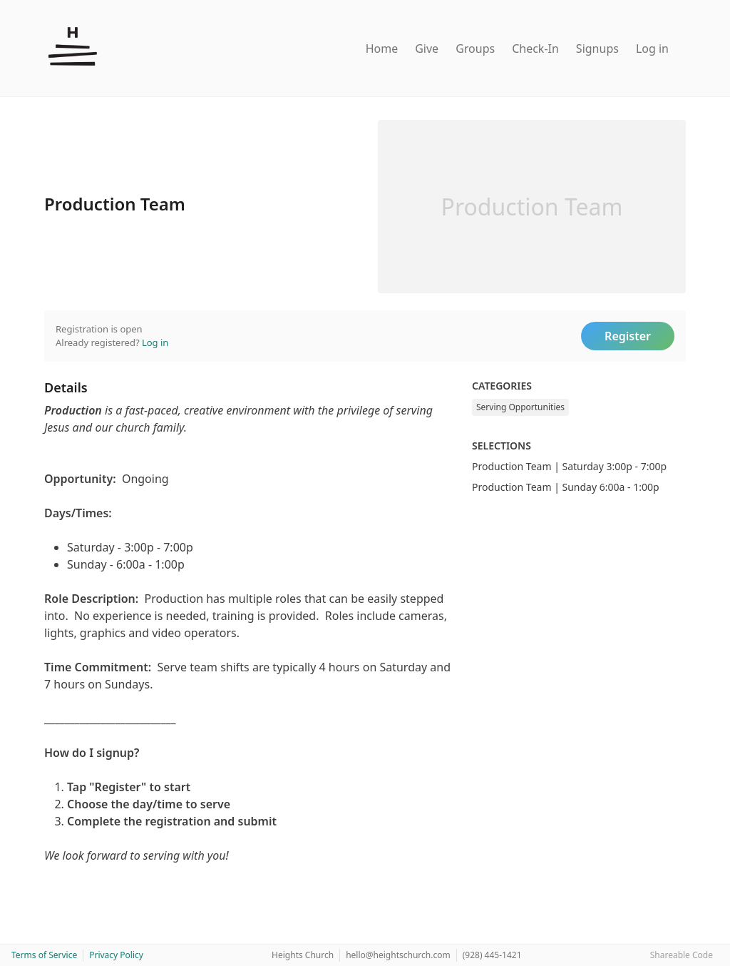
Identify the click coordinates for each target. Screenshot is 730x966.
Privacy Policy (116, 955)
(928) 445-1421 (492, 955)
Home (382, 48)
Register (628, 336)
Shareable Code (681, 955)
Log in (652, 48)
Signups (597, 48)
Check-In (535, 48)
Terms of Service (44, 955)
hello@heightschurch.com (398, 955)
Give (426, 48)
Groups (475, 48)
